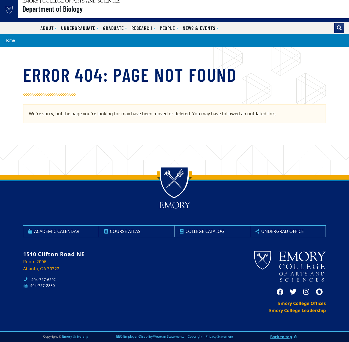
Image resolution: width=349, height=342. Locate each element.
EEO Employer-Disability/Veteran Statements (150, 336)
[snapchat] (319, 292)
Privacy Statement (219, 336)
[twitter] (293, 292)
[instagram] (306, 292)
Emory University (75, 336)
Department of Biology (68, 14)
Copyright (195, 336)
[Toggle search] (339, 28)
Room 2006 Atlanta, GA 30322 (41, 265)
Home (9, 40)
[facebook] (280, 292)
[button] (48, 28)
